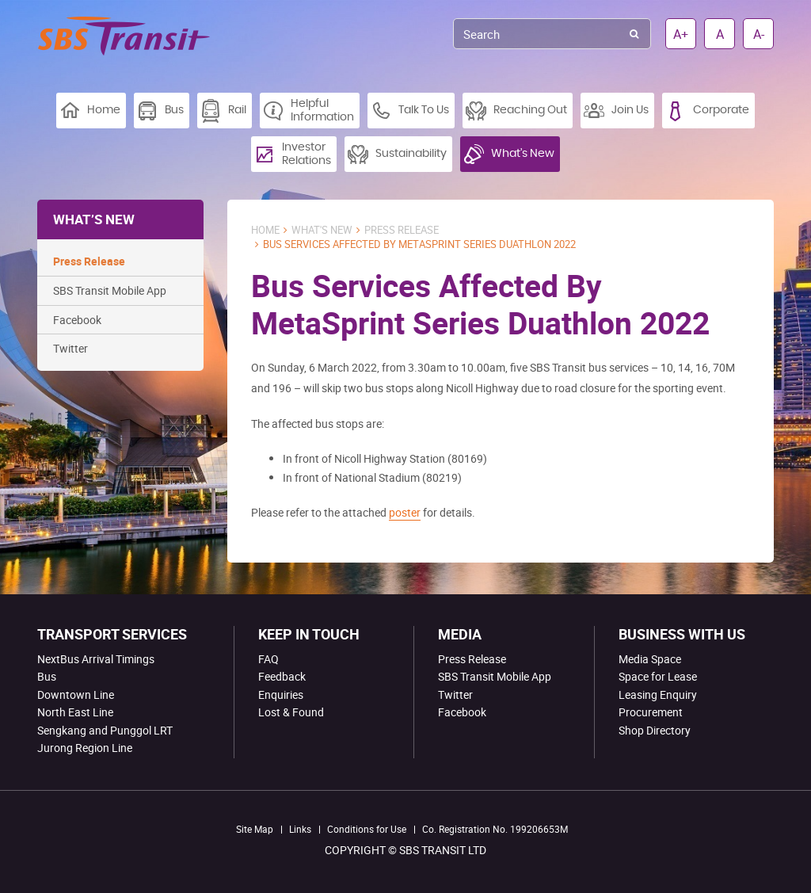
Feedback (282, 676)
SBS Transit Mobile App (109, 290)
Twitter (70, 348)
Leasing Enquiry (658, 694)
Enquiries (280, 694)
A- (758, 34)
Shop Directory (655, 730)
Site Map (254, 828)
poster (405, 512)
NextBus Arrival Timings (95, 658)
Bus (46, 676)
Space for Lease (658, 676)
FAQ (268, 658)
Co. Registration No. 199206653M (495, 828)
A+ (680, 34)
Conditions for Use (366, 828)
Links (300, 828)
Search (634, 33)
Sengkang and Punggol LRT (105, 730)
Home (265, 230)
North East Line (75, 711)
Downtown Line (75, 694)
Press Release (89, 261)
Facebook (77, 319)
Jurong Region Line (84, 747)
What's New (321, 230)
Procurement (651, 711)
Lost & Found (291, 711)
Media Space (650, 658)
